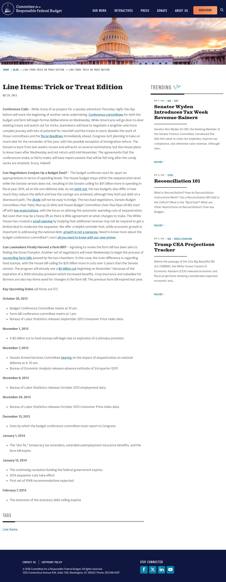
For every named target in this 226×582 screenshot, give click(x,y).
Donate (162, 11)
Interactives (123, 11)
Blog (16, 69)
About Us (181, 11)
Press (145, 11)
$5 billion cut (67, 269)
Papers (170, 175)
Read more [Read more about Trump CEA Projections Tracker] (158, 294)
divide (36, 200)
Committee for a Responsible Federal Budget (32, 9)
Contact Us (29, 562)
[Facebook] (144, 570)
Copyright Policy (52, 562)
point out (80, 189)
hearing (66, 358)
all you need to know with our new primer (87, 237)
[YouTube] (170, 570)
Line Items (10, 529)
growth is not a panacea (80, 232)
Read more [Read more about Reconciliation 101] (158, 225)
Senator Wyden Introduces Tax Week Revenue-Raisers (181, 112)
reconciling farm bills (17, 258)
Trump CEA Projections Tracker (184, 247)
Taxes (176, 101)
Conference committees (105, 115)
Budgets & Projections (183, 239)
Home (6, 69)
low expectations (26, 211)
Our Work (100, 11)
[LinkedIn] (161, 570)
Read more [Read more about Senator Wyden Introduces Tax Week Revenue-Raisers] (158, 162)
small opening (42, 221)
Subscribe (205, 10)
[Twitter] (152, 570)
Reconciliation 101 (177, 181)
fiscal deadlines (52, 136)
